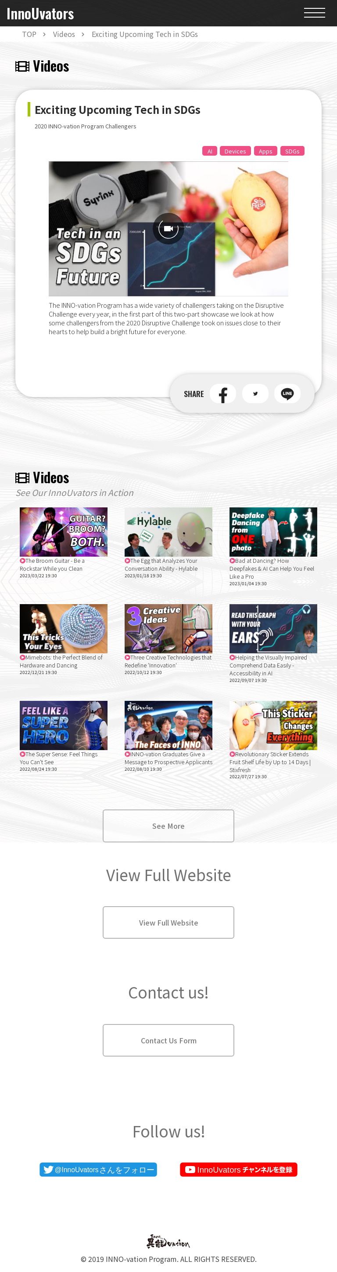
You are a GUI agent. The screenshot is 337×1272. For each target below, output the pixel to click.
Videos (64, 34)
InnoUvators (40, 13)
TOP (29, 34)
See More (168, 825)
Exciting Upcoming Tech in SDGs (145, 34)
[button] (223, 393)
